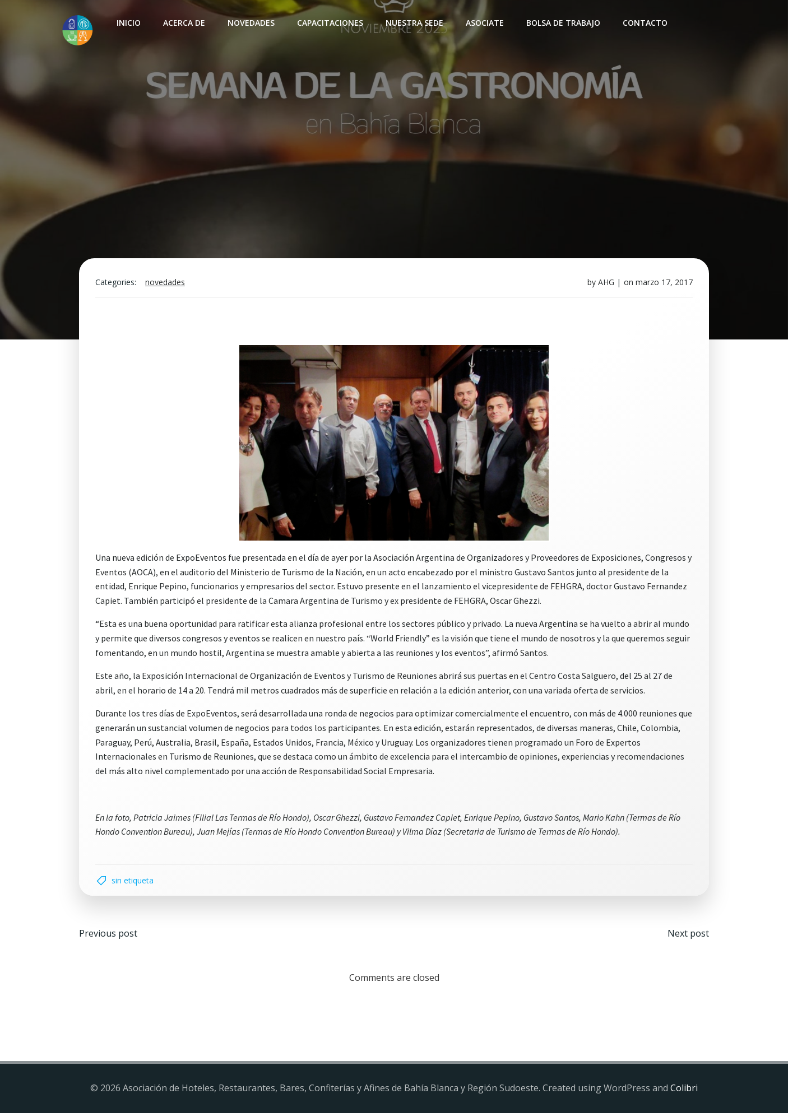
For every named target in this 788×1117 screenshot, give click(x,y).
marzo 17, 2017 (663, 284)
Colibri (684, 1092)
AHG (605, 284)
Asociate (484, 22)
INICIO (128, 22)
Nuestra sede (414, 22)
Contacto (644, 22)
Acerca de (184, 22)
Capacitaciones (329, 22)
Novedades (250, 22)
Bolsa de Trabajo (563, 22)
